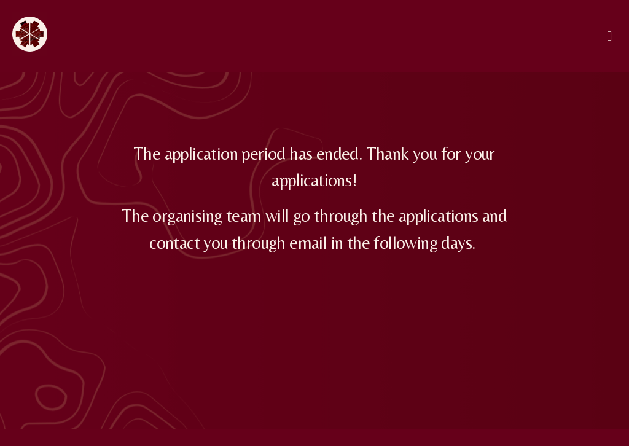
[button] (610, 36)
